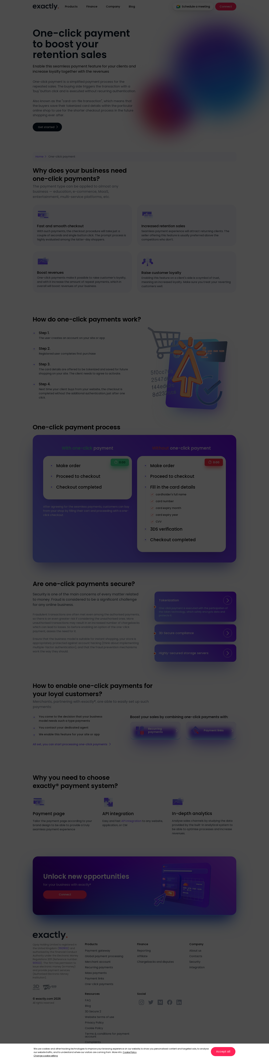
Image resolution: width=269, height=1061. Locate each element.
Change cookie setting (46, 1055)
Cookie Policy (130, 1052)
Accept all (223, 1051)
